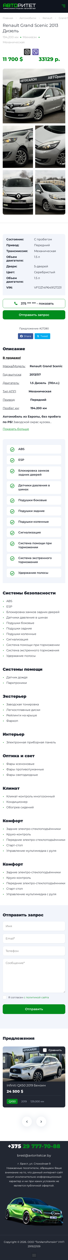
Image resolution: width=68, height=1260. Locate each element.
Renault (47, 18)
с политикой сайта (36, 997)
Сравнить (55, 1050)
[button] (34, 1255)
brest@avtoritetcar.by (34, 1155)
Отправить (34, 1009)
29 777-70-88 (34, 1146)
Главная (8, 18)
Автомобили (27, 18)
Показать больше (16, 429)
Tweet (42, 336)
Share (25, 336)
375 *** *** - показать (34, 303)
